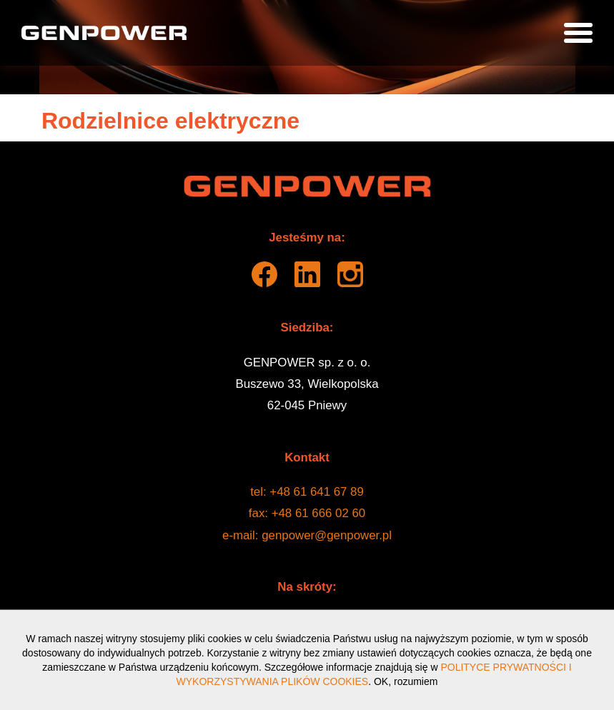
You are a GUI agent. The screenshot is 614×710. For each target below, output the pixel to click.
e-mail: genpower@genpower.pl (307, 535)
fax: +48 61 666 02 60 (307, 513)
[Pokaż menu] (578, 33)
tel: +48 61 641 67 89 (307, 492)
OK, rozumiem (405, 681)
